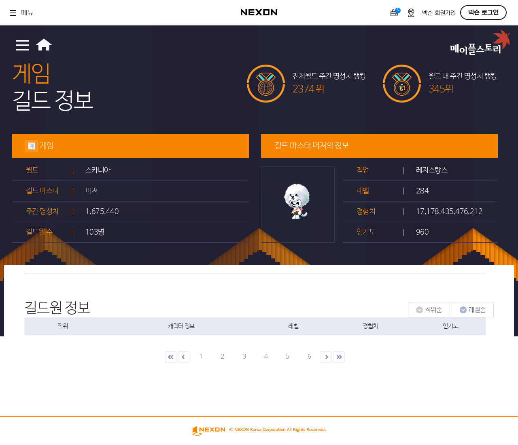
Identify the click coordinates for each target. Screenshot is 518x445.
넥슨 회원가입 (439, 13)
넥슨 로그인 (483, 12)
